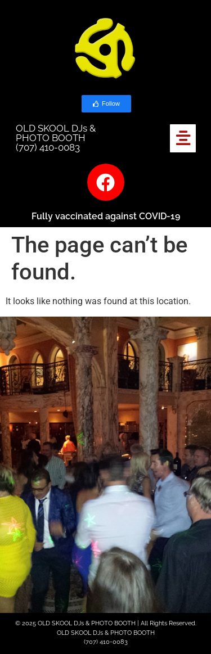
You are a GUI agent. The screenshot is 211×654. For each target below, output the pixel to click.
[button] (183, 138)
